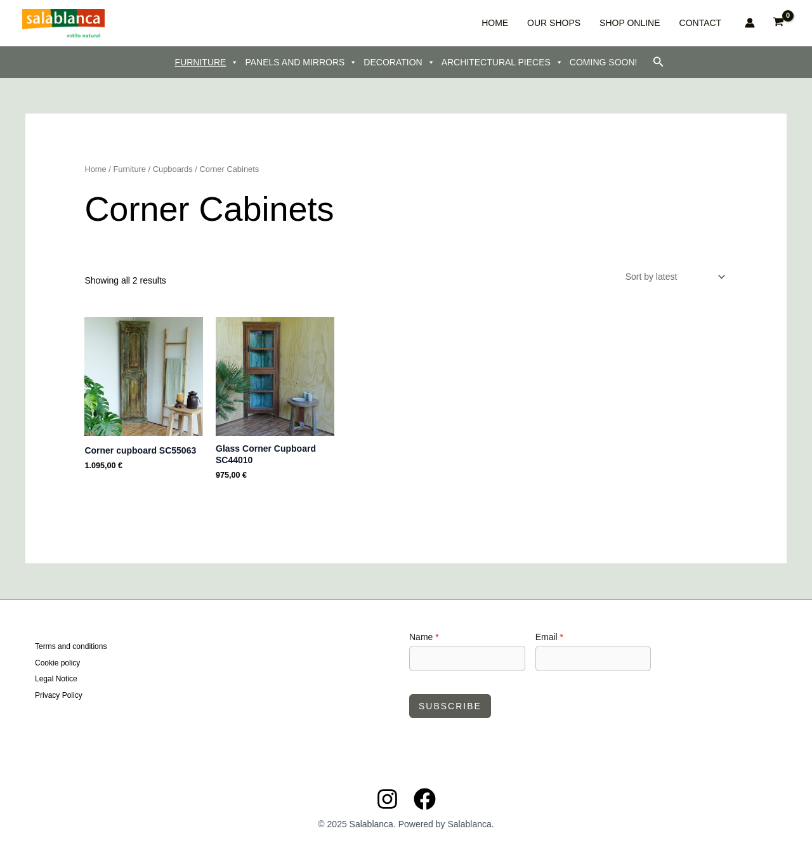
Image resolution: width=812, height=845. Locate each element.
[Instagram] (387, 799)
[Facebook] (425, 799)
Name (424, 637)
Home (95, 169)
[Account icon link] (750, 23)
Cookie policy (57, 662)
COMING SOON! (604, 62)
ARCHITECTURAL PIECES (502, 62)
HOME (537, 23)
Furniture (129, 169)
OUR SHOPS (583, 23)
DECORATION (399, 62)
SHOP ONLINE (647, 23)
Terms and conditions (71, 647)
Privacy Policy (58, 694)
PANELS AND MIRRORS (301, 62)
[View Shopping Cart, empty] (779, 23)
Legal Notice (56, 678)
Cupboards (173, 169)
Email (549, 637)
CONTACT (704, 23)
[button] (658, 62)
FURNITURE (207, 62)
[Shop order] (674, 276)
